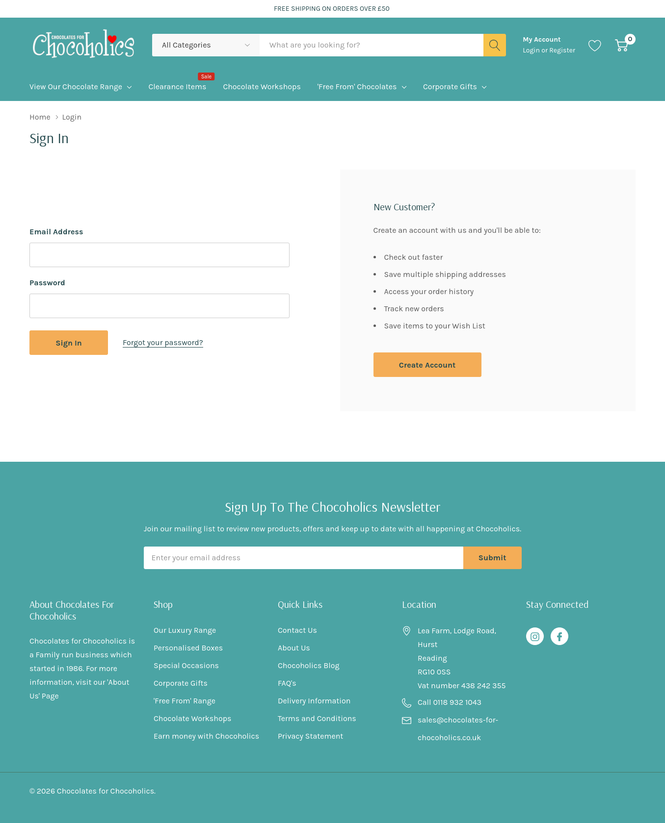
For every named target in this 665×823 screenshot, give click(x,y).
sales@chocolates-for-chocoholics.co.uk (458, 728)
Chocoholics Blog (309, 665)
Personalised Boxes (188, 647)
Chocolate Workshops (192, 718)
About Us (294, 647)
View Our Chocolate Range (75, 86)
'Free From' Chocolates (357, 86)
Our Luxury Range (185, 630)
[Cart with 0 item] (621, 45)
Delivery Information (314, 700)
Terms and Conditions (317, 718)
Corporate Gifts (450, 86)
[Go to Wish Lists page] (595, 45)
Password (47, 282)
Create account (427, 365)
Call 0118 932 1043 (449, 702)
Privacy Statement (310, 736)
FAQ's (287, 683)
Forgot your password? (163, 342)
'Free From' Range (184, 700)
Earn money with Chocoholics (206, 736)
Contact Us (297, 630)
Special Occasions (186, 665)
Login (532, 50)
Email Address (56, 231)
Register (562, 50)
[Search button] (494, 45)
